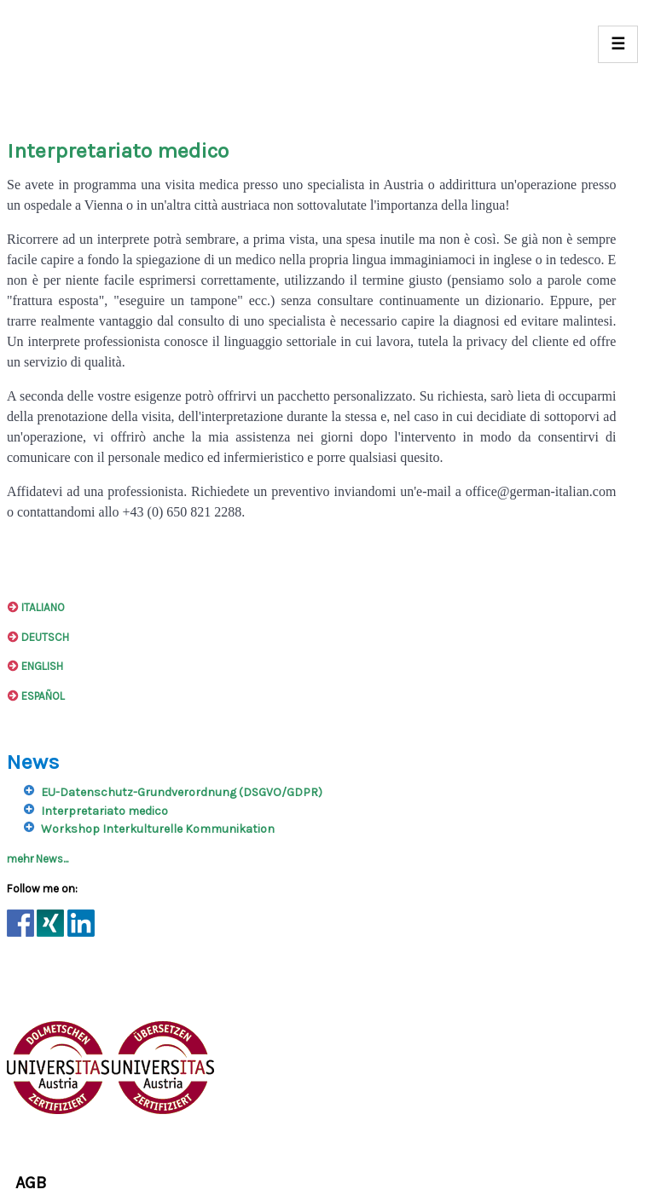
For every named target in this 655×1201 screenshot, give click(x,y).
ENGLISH (35, 666)
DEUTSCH (38, 637)
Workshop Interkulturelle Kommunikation (158, 829)
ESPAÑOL (36, 696)
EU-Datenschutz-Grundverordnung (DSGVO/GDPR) (181, 792)
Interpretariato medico (104, 811)
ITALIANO (36, 607)
